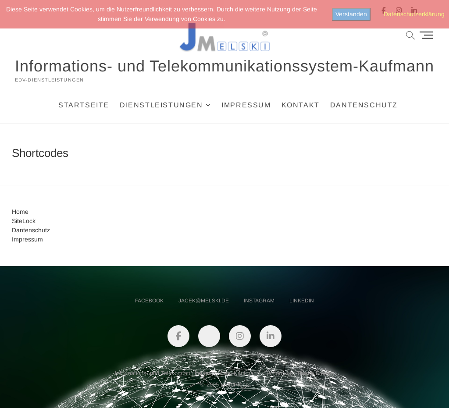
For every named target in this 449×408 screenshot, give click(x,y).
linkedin (301, 301)
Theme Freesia (315, 373)
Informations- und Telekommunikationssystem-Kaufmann (224, 66)
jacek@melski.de (203, 301)
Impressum (246, 105)
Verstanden (351, 14)
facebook (149, 301)
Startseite (83, 105)
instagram (259, 301)
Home (20, 211)
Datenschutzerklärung (414, 14)
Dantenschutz (364, 105)
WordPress (235, 384)
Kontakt (301, 105)
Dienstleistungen (161, 105)
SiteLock (24, 220)
